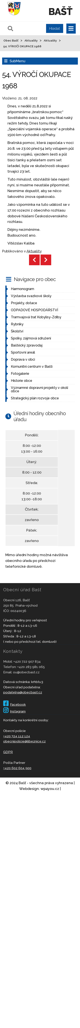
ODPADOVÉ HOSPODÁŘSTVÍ (34, 310)
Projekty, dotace (24, 303)
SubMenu (17, 61)
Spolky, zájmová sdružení (31, 338)
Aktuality (34, 251)
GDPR (8, 752)
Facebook (14, 704)
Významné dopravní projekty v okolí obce (39, 389)
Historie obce (21, 381)
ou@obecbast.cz (26, 672)
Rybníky (17, 324)
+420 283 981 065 (31, 667)
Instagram (14, 711)
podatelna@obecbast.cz (22, 692)
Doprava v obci (23, 359)
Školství (17, 331)
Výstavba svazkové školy (31, 296)
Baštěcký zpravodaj (26, 345)
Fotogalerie (20, 374)
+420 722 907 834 (27, 661)
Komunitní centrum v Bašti (31, 366)
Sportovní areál (23, 352)
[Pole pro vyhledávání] (35, 28)
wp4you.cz (50, 789)
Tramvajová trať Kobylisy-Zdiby (36, 317)
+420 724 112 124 (16, 736)
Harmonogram (22, 289)
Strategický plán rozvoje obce (35, 398)
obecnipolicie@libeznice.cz (24, 741)
